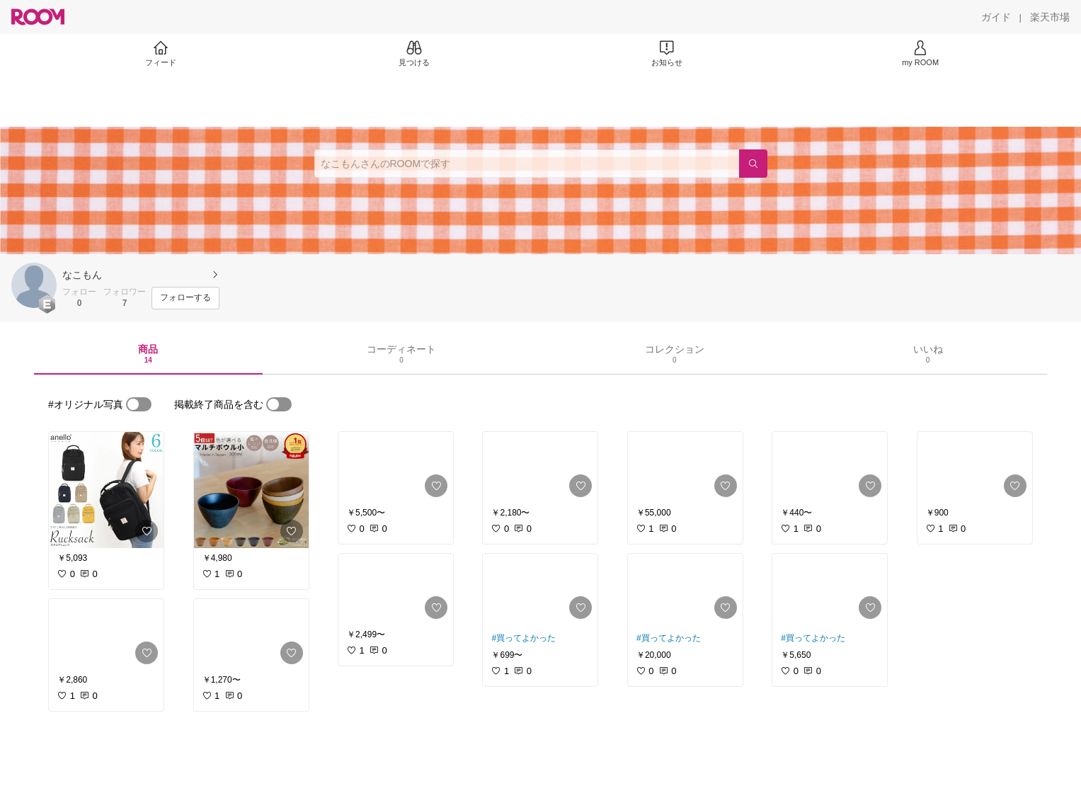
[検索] (753, 163)
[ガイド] (996, 17)
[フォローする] (185, 298)
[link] (106, 490)
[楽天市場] (1050, 17)
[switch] (138, 404)
